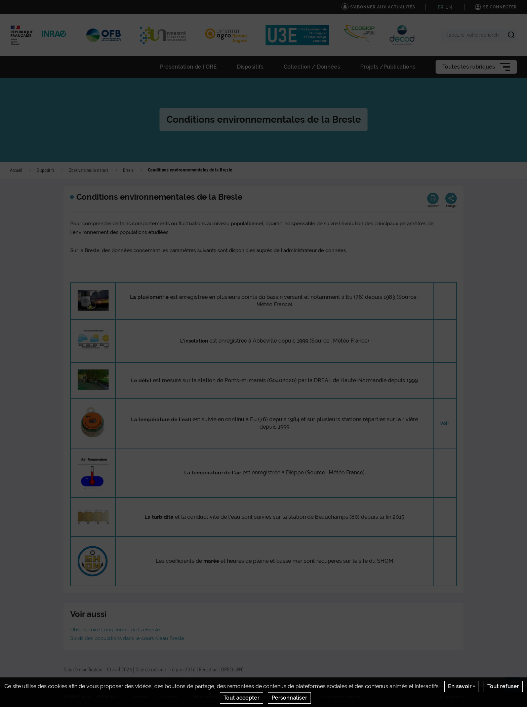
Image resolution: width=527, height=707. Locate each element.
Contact (140, 697)
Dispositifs (45, 170)
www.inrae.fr (451, 697)
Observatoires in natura (89, 170)
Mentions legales (209, 697)
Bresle (128, 170)
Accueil (16, 170)
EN (448, 7)
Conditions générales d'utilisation (273, 697)
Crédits (170, 697)
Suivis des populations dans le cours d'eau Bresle (127, 638)
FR (440, 7)
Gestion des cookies (340, 697)
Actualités (107, 697)
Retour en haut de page (515, 687)
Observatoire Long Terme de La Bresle (115, 630)
